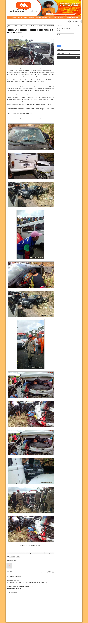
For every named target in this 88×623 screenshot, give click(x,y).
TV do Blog (68, 17)
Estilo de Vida (52, 17)
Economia (31, 17)
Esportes (38, 17)
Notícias (14, 17)
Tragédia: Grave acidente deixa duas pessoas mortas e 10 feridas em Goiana (30, 31)
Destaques (15, 25)
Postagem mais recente (12, 618)
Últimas (20, 17)
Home (9, 17)
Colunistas (75, 17)
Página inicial (31, 618)
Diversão (44, 17)
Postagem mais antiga (49, 618)
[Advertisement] (66, 68)
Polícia (25, 17)
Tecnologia (60, 17)
